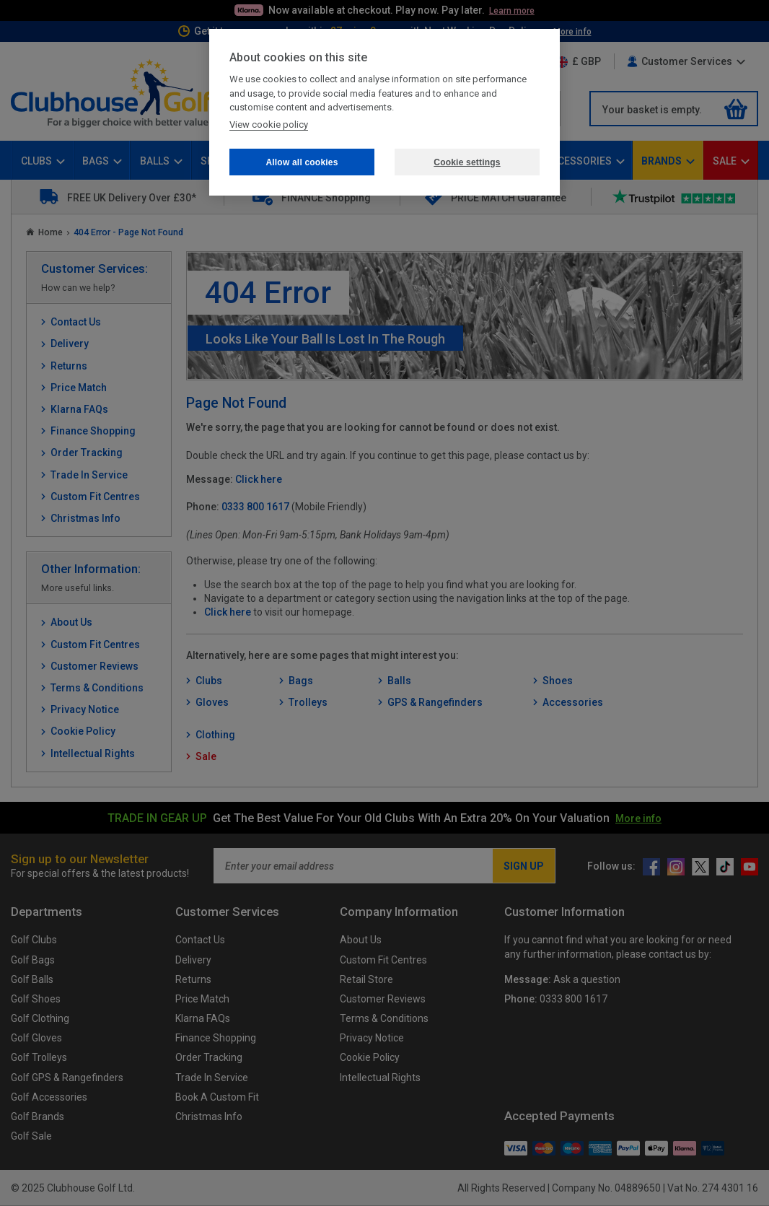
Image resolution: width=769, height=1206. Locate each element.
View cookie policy (268, 124)
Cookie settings (467, 162)
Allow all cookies (301, 162)
